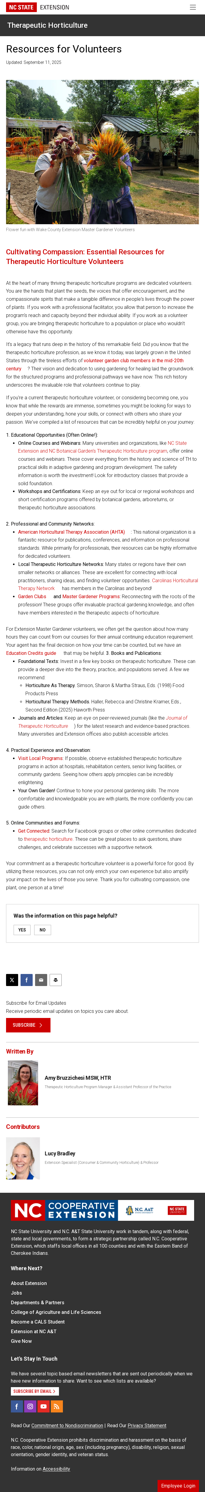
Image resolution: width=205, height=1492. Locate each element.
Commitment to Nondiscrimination (67, 1425)
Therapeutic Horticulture (47, 25)
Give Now (21, 1341)
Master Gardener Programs (91, 596)
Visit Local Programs (40, 758)
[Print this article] (56, 980)
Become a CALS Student (38, 1322)
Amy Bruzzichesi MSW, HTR (78, 1078)
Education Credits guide (31, 653)
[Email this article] (41, 980)
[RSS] (57, 1406)
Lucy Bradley (60, 1153)
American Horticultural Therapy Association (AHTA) (71, 532)
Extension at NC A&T (34, 1331)
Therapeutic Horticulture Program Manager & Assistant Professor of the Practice (108, 1087)
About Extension (29, 1283)
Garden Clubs (32, 596)
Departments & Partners (37, 1302)
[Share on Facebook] (27, 980)
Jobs (16, 1293)
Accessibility (56, 1469)
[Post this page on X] (12, 980)
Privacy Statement (147, 1425)
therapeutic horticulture (48, 839)
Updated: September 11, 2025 (33, 62)
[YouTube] (43, 1406)
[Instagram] (30, 1406)
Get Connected (33, 831)
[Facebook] (17, 1406)
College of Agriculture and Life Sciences (56, 1312)
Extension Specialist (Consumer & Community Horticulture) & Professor (101, 1163)
